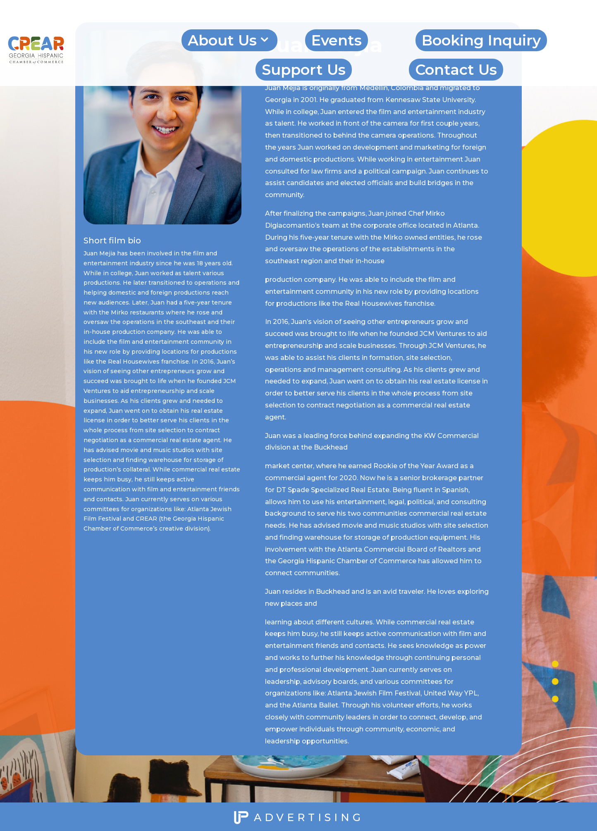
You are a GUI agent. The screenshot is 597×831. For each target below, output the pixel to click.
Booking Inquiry (481, 40)
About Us (222, 40)
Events (336, 40)
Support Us (304, 70)
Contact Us (456, 70)
